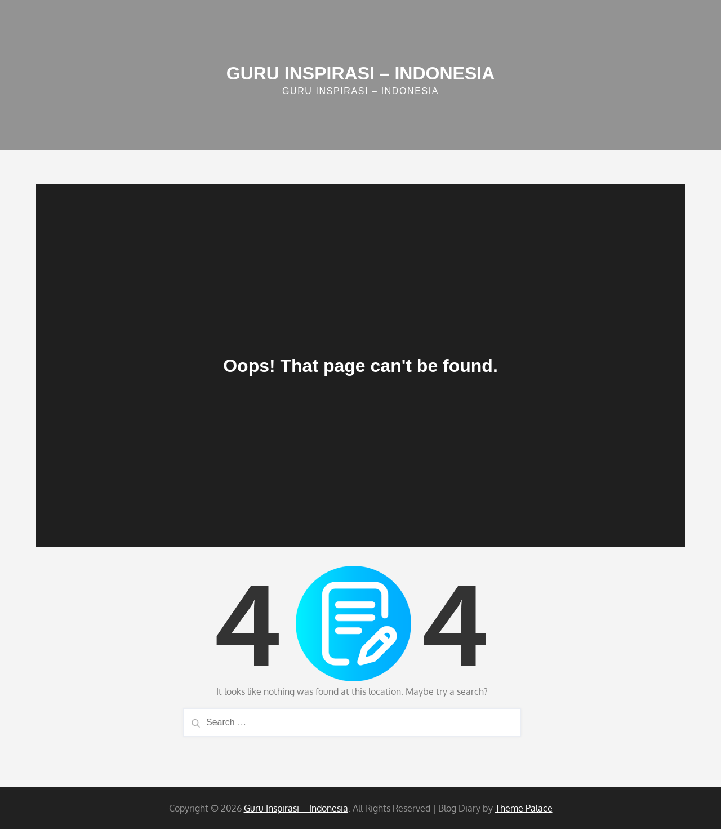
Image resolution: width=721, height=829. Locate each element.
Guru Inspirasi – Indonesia (360, 73)
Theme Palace (524, 808)
